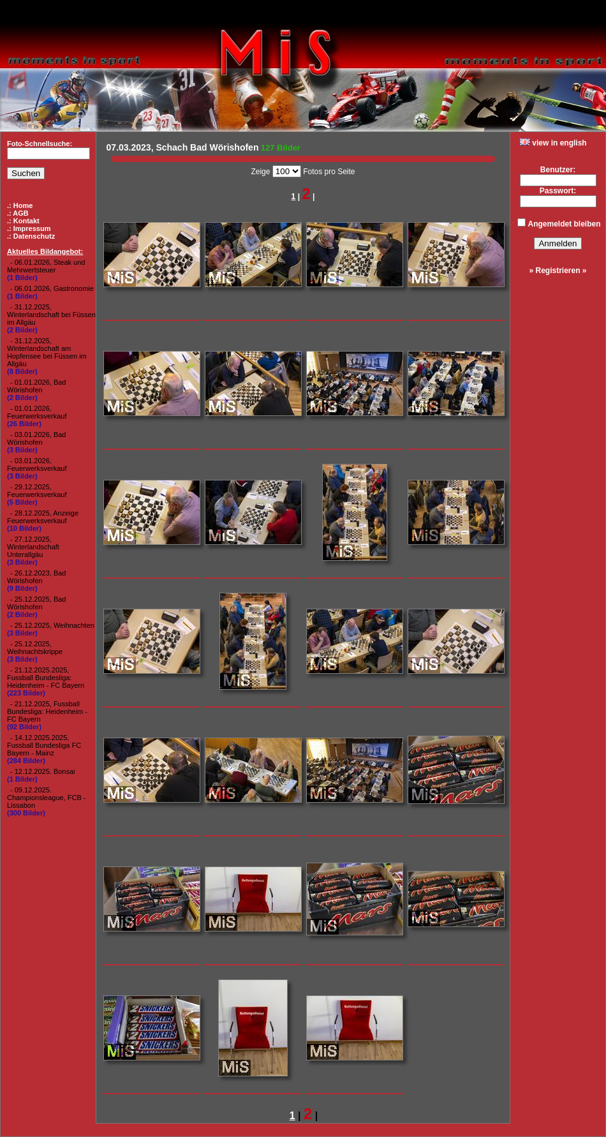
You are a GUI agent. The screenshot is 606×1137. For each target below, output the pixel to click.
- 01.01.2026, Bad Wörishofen (36, 386)
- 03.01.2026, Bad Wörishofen (36, 438)
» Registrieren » (557, 270)
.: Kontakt (23, 221)
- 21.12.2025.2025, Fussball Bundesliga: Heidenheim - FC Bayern (45, 677)
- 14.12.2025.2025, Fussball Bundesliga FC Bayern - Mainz (44, 745)
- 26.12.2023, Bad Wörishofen (36, 576)
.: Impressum (28, 228)
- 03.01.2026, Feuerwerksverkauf (37, 464)
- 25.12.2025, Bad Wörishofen (36, 603)
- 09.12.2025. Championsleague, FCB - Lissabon (46, 797)
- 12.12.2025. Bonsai (42, 771)
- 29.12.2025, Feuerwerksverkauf (37, 490)
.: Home (20, 205)
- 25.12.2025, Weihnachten (52, 625)
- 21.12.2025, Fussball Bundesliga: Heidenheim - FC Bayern (47, 711)
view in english (553, 142)
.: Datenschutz (31, 236)
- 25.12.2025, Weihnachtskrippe (35, 647)
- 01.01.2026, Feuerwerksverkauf (37, 412)
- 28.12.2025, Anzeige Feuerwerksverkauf (42, 516)
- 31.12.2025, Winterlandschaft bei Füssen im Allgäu (51, 314)
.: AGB (18, 213)
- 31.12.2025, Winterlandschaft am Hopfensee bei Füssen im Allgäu (47, 352)
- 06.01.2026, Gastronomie (52, 288)
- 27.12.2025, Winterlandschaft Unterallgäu (33, 546)
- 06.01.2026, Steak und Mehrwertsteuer (46, 266)
